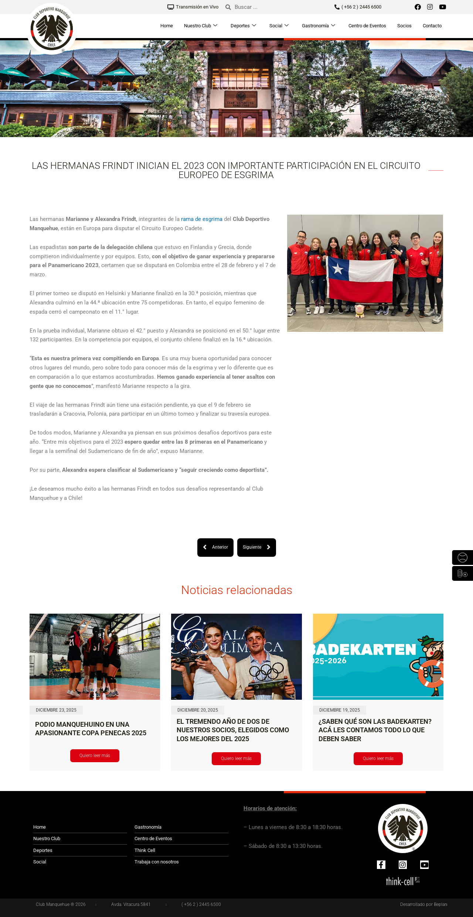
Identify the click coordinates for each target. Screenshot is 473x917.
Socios (404, 25)
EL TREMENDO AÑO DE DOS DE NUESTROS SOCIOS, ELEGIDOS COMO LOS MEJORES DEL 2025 (233, 730)
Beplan (440, 904)
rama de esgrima (201, 219)
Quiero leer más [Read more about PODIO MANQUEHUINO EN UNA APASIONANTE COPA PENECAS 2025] (94, 755)
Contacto (432, 25)
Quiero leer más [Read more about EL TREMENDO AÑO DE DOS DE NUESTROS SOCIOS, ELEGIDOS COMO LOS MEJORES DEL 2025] (236, 758)
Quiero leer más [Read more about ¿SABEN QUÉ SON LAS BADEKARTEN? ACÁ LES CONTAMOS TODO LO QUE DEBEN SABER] (378, 758)
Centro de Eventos (367, 25)
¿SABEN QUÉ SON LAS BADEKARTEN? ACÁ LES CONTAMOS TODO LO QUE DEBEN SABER (375, 730)
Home (166, 25)
